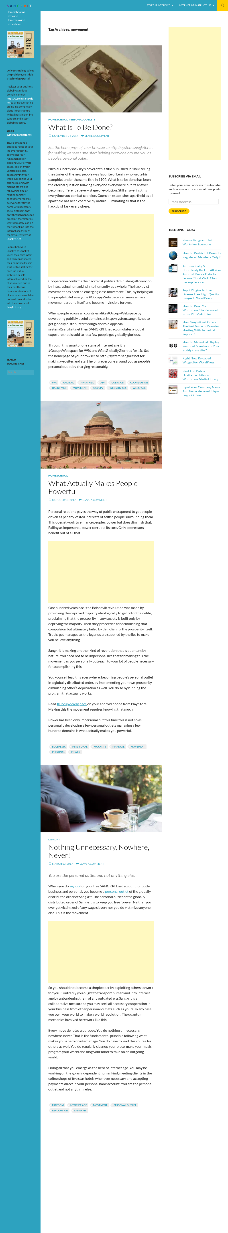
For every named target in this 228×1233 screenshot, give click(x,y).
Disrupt (54, 839)
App (102, 382)
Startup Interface (158, 5)
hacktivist (59, 387)
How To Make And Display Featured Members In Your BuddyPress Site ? (201, 346)
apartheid (87, 382)
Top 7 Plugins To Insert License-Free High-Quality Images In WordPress (201, 294)
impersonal (80, 746)
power (75, 751)
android (68, 382)
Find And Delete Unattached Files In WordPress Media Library (200, 375)
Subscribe (179, 211)
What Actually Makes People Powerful (93, 487)
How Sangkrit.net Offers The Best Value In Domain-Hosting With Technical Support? (201, 328)
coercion (118, 382)
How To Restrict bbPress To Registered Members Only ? (202, 255)
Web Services (118, 387)
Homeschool (58, 119)
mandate (118, 746)
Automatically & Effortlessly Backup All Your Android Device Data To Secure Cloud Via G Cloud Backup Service (202, 274)
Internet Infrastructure (195, 5)
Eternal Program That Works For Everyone (197, 242)
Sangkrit (80, 1110)
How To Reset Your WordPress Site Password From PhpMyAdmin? (200, 310)
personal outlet (125, 1105)
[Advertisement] (101, 245)
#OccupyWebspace (72, 704)
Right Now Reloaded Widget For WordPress (198, 360)
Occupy (98, 387)
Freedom (58, 1105)
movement (80, 387)
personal (58, 751)
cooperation (139, 382)
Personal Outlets (82, 119)
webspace (139, 387)
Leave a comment (97, 135)
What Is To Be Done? (80, 127)
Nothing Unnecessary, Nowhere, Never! (98, 851)
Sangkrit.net (14, 238)
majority (100, 746)
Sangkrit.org (14, 307)
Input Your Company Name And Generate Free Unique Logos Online (201, 391)
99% (54, 382)
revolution (60, 1110)
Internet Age (78, 1105)
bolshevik (59, 746)
